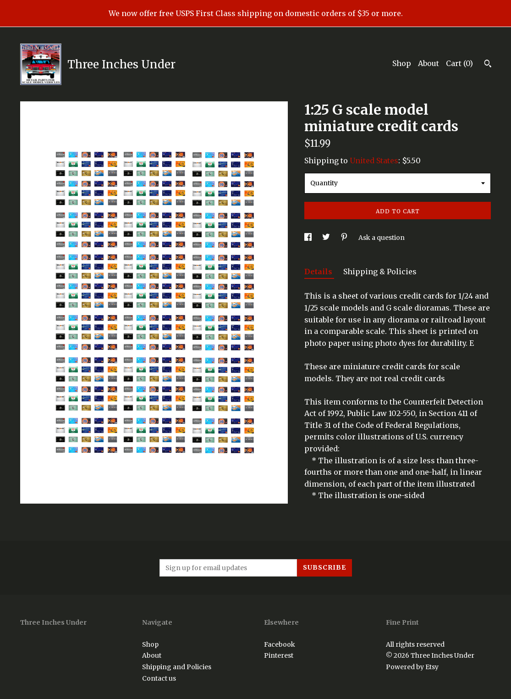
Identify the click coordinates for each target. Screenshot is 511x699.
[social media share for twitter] (326, 237)
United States (374, 160)
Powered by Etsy (412, 667)
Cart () (459, 63)
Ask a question (381, 237)
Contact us (159, 678)
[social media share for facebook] (308, 237)
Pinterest (278, 655)
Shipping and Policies (176, 667)
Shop (401, 63)
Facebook (279, 644)
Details (319, 271)
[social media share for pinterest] (345, 237)
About (428, 63)
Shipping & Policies (380, 271)
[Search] (487, 65)
